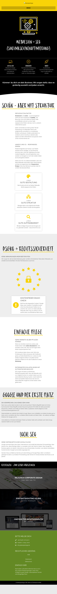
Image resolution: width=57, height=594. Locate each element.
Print (34, 489)
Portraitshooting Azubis (28, 508)
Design (23, 489)
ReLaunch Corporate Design (28, 487)
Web (25, 530)
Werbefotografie (32, 510)
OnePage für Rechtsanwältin (28, 528)
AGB (28, 564)
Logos (31, 489)
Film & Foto (24, 510)
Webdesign (30, 530)
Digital (27, 489)
